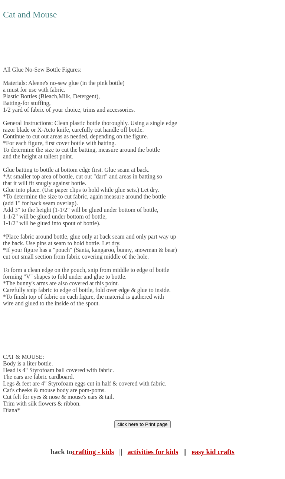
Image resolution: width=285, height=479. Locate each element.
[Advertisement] (138, 43)
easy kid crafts (213, 452)
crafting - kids (93, 452)
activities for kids (152, 452)
